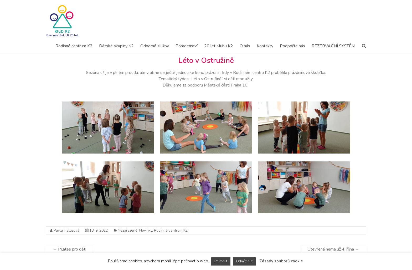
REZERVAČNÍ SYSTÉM (333, 46)
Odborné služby (154, 46)
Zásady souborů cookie (281, 261)
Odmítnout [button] (244, 261)
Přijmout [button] (220, 261)
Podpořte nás (292, 46)
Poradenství (187, 46)
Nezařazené (127, 230)
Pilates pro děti (69, 249)
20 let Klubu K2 (218, 46)
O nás (245, 46)
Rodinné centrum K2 (73, 46)
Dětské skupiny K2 (116, 46)
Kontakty (265, 46)
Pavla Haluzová (66, 230)
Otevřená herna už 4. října (333, 249)
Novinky (145, 230)
